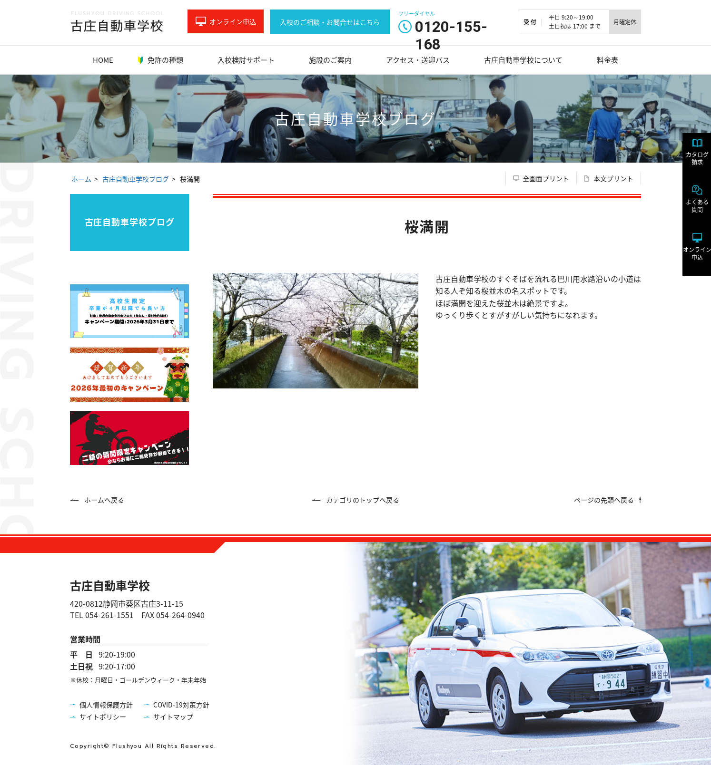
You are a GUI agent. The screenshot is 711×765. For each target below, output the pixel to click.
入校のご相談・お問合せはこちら (330, 22)
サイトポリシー (102, 716)
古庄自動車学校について (523, 60)
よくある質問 (687, 212)
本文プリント (613, 178)
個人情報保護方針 (106, 704)
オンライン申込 (232, 21)
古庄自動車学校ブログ (135, 179)
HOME (103, 60)
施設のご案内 (330, 60)
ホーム (81, 179)
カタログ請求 (687, 164)
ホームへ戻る (104, 499)
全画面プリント (546, 178)
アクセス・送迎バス (418, 60)
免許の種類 (165, 60)
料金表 (607, 60)
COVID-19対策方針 (181, 704)
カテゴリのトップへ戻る (362, 499)
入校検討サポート (246, 60)
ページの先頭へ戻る (604, 499)
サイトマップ (173, 716)
